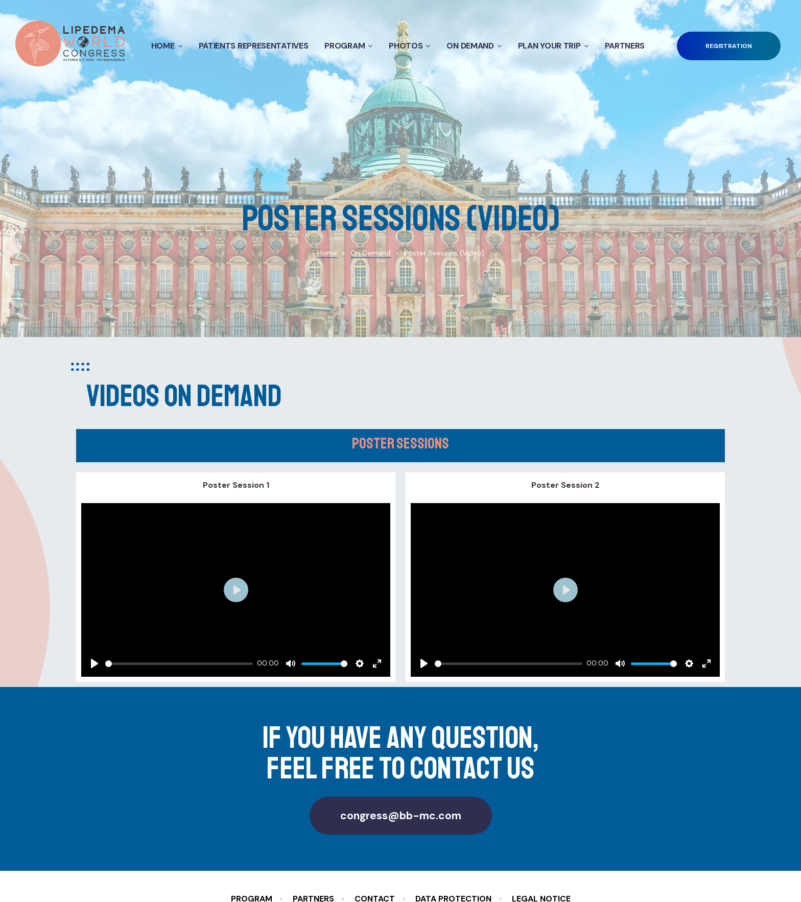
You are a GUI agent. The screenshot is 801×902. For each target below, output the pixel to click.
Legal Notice (541, 827)
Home (166, 45)
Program (348, 45)
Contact (375, 827)
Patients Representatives (254, 45)
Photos (409, 45)
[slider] (179, 592)
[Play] (94, 592)
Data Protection (453, 827)
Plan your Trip (553, 45)
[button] (729, 46)
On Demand (473, 45)
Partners (625, 45)
